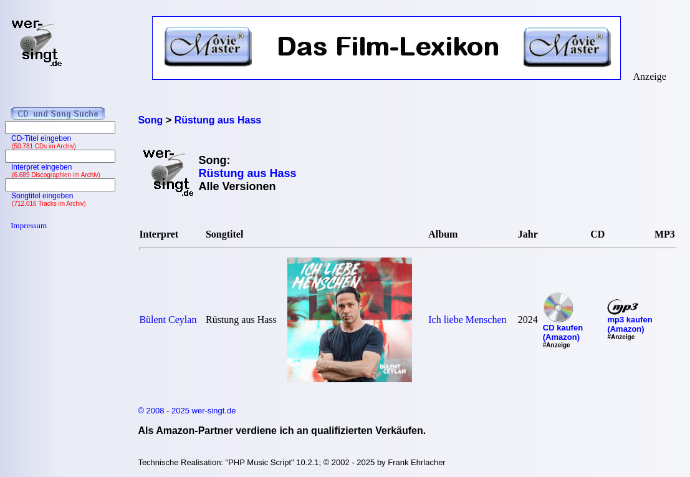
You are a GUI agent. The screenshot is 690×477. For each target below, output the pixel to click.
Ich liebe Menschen (467, 319)
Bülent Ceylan (167, 319)
